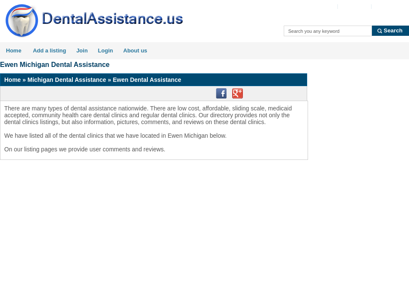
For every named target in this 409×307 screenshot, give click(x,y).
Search (393, 30)
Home (13, 50)
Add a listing (49, 50)
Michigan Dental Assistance (66, 79)
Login (105, 50)
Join (82, 50)
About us (135, 50)
